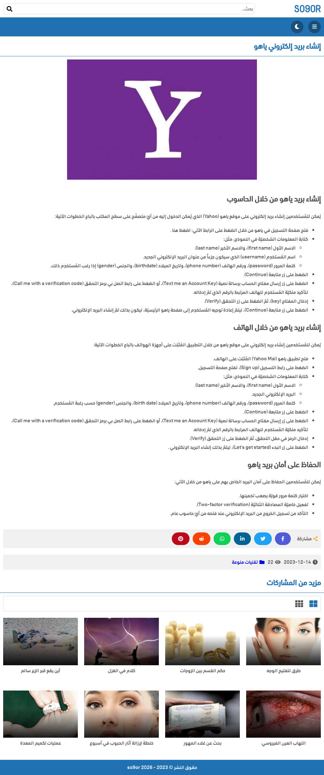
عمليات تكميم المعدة (40, 743)
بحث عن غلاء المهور (202, 743)
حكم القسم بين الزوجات (202, 671)
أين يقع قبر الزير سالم (40, 671)
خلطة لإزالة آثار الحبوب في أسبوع (121, 743)
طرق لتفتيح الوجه (284, 671)
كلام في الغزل (121, 671)
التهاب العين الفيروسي (284, 743)
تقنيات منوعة (245, 562)
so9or (307, 8)
